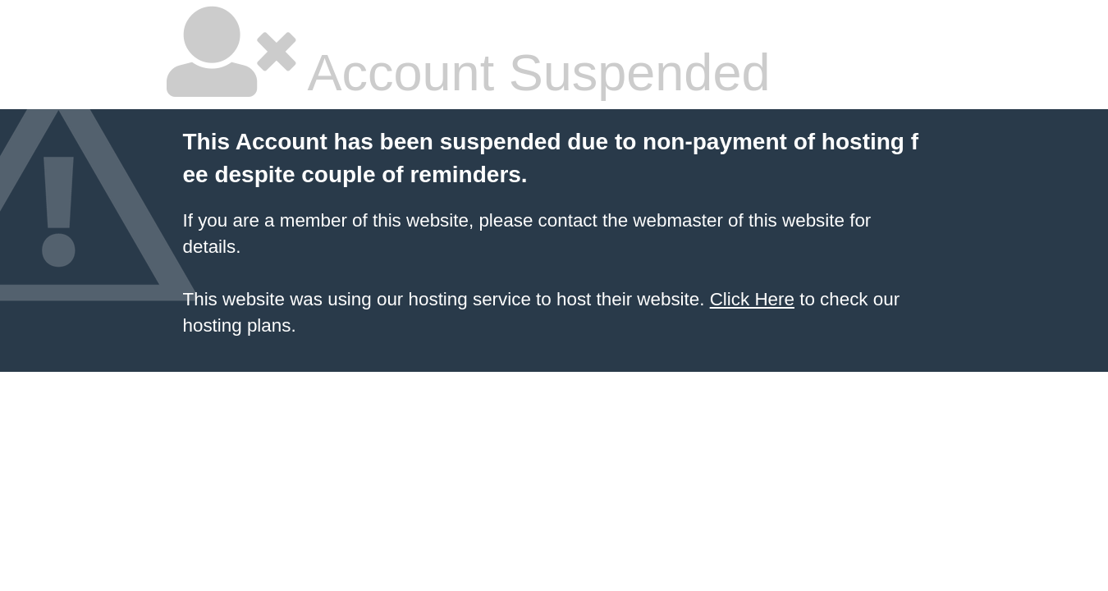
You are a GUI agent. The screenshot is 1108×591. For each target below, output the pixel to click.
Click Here (752, 299)
